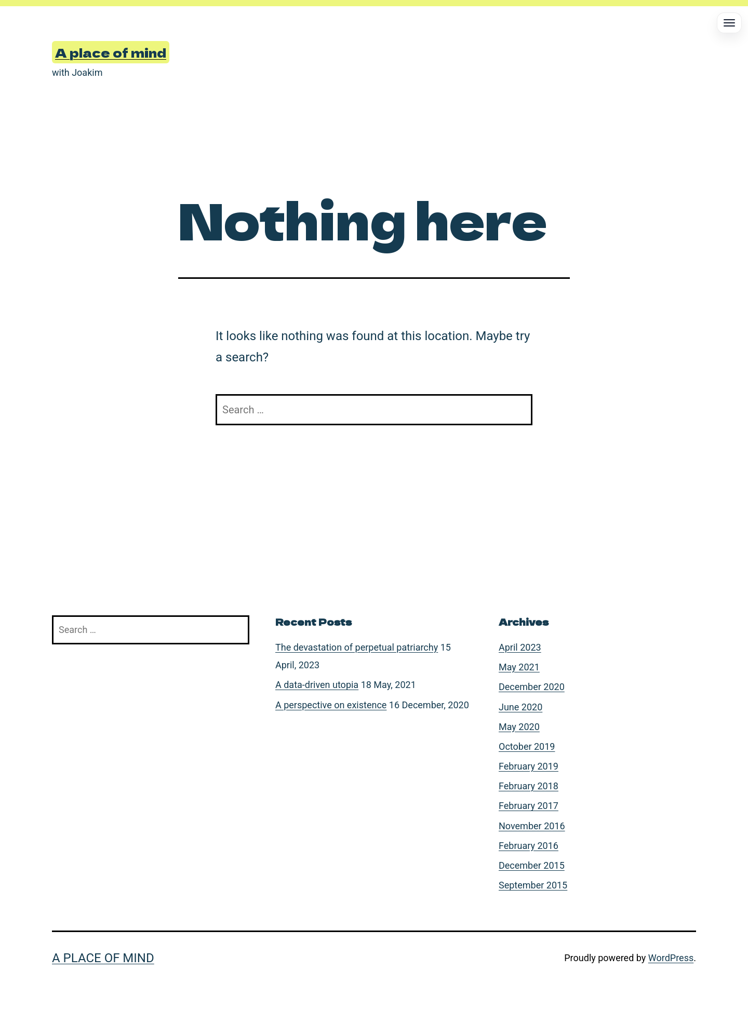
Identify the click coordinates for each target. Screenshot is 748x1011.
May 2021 (519, 667)
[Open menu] (729, 22)
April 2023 (520, 647)
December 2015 (532, 865)
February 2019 (528, 766)
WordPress (670, 957)
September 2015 (533, 885)
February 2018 (528, 785)
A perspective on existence (330, 704)
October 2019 (527, 746)
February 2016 (528, 845)
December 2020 (532, 686)
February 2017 (528, 805)
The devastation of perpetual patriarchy (356, 647)
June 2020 (520, 707)
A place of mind (110, 52)
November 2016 (532, 825)
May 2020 (519, 726)
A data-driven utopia (316, 684)
